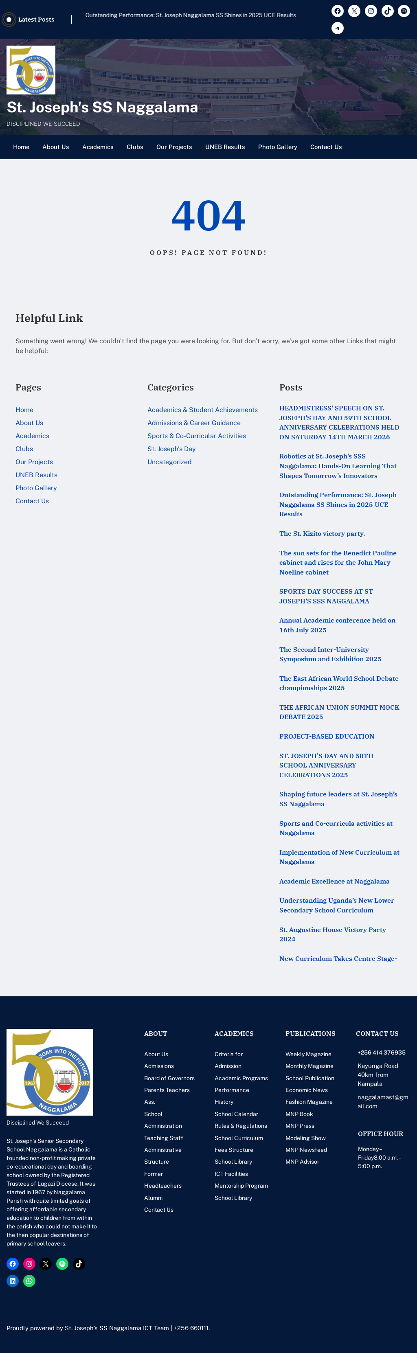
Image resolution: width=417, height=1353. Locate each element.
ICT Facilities (231, 1174)
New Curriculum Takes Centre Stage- (338, 958)
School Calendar (236, 1114)
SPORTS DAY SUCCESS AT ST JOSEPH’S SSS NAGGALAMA (326, 596)
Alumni (153, 1198)
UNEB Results (225, 146)
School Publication (309, 1078)
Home (21, 146)
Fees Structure (234, 1150)
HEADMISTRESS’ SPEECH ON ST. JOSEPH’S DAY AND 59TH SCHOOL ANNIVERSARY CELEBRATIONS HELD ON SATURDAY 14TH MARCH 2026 (339, 422)
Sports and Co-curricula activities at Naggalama (336, 828)
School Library (233, 1161)
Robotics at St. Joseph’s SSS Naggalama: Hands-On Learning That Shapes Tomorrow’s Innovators (193, 19)
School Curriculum (239, 1138)
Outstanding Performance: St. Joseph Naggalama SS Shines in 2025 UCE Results (338, 504)
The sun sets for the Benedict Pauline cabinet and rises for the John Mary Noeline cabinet (338, 562)
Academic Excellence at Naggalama (334, 881)
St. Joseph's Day (171, 449)
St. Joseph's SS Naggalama (102, 107)
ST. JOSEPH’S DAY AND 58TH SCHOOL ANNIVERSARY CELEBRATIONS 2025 (326, 765)
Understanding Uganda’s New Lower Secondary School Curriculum (336, 905)
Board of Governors (169, 1078)
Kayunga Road (378, 1065)
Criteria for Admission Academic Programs (241, 1066)
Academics (98, 146)
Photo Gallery (277, 146)
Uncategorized (169, 462)
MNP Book (299, 1114)
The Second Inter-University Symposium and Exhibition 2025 (330, 654)
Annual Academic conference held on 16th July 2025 (337, 625)
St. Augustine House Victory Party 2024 (332, 934)
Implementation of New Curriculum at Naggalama (339, 857)
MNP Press (299, 1126)
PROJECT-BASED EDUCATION (327, 736)
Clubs (135, 146)
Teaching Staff (163, 1138)
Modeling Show (305, 1138)
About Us (55, 146)
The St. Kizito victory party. (322, 533)
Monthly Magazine (309, 1066)
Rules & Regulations (241, 1126)
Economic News (306, 1090)
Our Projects (174, 146)
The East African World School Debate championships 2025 (339, 683)
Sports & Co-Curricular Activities (196, 436)
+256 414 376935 (382, 1052)
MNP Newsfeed (306, 1150)
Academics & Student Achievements (202, 410)
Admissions (159, 1066)
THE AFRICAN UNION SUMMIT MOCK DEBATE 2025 (339, 712)
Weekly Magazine (308, 1054)
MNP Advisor (302, 1161)
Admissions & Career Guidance (194, 423)
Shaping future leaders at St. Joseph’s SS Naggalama (338, 799)
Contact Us (326, 146)
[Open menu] (405, 147)
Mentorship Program (241, 1185)
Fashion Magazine (309, 1102)
